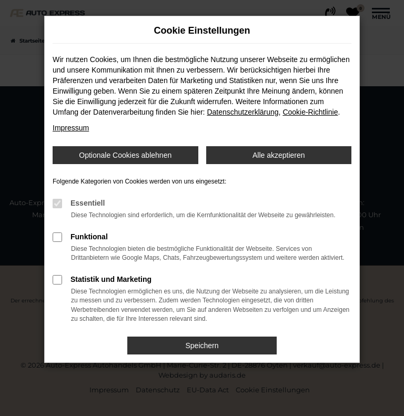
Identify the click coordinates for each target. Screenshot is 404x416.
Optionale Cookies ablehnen (125, 155)
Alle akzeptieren (278, 155)
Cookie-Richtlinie (310, 112)
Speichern (201, 345)
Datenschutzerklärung (242, 112)
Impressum (71, 128)
